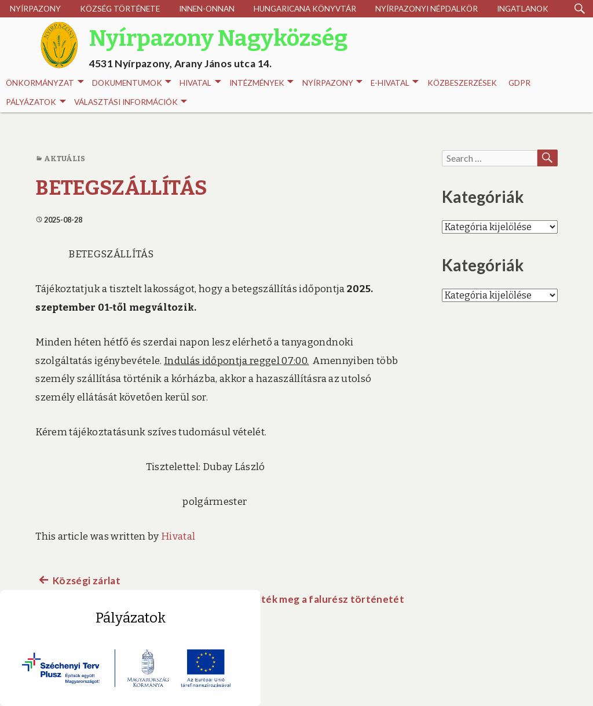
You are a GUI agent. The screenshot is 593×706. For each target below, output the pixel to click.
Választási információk (130, 102)
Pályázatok (35, 102)
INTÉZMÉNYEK (261, 83)
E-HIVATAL (395, 83)
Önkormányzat (44, 83)
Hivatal (200, 83)
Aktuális (65, 158)
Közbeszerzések (462, 83)
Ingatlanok (522, 8)
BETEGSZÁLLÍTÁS (121, 188)
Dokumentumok (131, 83)
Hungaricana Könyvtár (305, 8)
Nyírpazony (35, 8)
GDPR (519, 83)
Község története (120, 8)
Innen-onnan (207, 8)
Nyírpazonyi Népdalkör (426, 8)
